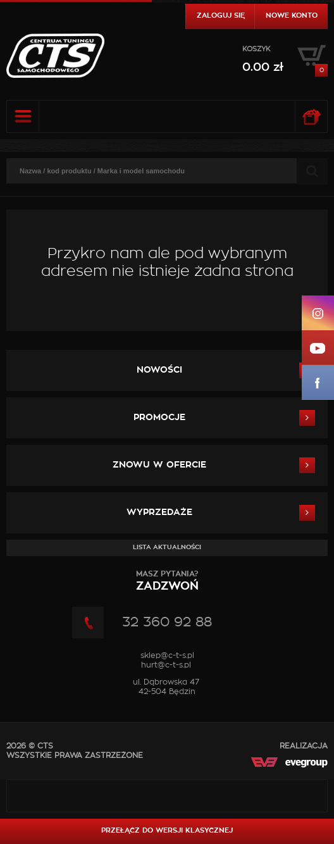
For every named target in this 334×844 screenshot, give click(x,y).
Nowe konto (292, 15)
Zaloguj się (221, 15)
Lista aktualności (167, 547)
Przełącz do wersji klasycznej (167, 830)
